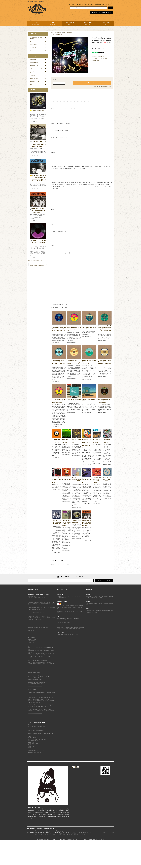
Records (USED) (105, 23)
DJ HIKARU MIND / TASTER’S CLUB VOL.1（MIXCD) (56, 441)
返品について (96, 86)
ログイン (105, 4)
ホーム (52, 32)
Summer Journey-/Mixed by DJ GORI (88, 400)
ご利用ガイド (73, 4)
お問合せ (111, 4)
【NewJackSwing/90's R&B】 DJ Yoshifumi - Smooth (74, 400)
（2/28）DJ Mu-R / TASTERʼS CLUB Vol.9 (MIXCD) (107, 479)
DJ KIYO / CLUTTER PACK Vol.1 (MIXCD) (76, 441)
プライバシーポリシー (83, 839)
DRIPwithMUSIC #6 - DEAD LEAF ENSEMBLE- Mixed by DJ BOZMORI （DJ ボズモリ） (74, 362)
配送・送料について (55, 839)
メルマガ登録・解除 (83, 4)
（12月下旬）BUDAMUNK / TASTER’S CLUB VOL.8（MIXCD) (96, 480)
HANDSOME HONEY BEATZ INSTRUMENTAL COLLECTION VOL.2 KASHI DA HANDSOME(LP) (86, 443)
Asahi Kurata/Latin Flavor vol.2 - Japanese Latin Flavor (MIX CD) (56, 480)
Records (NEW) (70, 23)
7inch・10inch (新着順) (67, 32)
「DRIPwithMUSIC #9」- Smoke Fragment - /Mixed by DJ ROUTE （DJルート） (59, 401)
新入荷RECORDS (58, 34)
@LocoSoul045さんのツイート (35, 260)
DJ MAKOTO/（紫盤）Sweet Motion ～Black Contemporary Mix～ (39, 242)
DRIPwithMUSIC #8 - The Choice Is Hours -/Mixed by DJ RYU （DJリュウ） (89, 362)
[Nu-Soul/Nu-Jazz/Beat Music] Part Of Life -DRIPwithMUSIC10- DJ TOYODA (104, 401)
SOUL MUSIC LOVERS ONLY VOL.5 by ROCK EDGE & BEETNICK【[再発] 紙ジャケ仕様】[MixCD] (39, 178)
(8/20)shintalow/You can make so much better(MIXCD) (76, 479)
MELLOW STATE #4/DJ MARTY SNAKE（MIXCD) (96, 441)
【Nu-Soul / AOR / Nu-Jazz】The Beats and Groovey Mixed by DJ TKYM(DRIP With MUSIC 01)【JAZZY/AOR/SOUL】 (59, 329)
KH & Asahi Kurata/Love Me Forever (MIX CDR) (66, 441)
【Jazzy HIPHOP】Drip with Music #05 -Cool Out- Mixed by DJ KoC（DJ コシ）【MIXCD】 (58, 363)
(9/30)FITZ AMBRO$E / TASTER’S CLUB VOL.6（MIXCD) (86, 480)
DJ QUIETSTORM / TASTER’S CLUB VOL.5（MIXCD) (66, 479)
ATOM (102, 839)
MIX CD (36, 23)
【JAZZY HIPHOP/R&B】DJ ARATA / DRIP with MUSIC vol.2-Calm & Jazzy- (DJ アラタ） (74, 328)
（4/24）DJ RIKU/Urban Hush (76, 521)
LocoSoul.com (30, 834)
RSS (99, 839)
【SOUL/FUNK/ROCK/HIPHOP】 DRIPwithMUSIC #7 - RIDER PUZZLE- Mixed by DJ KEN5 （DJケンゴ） (104, 363)
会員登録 (99, 4)
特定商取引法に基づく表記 (105, 86)
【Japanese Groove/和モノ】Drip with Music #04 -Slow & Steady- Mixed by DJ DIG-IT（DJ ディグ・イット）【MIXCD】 (104, 329)
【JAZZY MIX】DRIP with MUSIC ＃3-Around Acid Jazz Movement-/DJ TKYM (89, 327)
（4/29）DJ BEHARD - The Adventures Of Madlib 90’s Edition (66, 523)
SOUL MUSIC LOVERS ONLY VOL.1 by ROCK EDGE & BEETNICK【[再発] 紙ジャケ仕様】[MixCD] (39, 144)
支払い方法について (45, 839)
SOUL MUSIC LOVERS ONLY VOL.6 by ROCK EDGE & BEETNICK (86, 523)
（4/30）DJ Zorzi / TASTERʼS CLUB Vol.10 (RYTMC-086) (56, 522)
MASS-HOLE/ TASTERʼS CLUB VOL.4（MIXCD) (107, 441)
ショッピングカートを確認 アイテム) (101, 12)
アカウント (92, 4)
